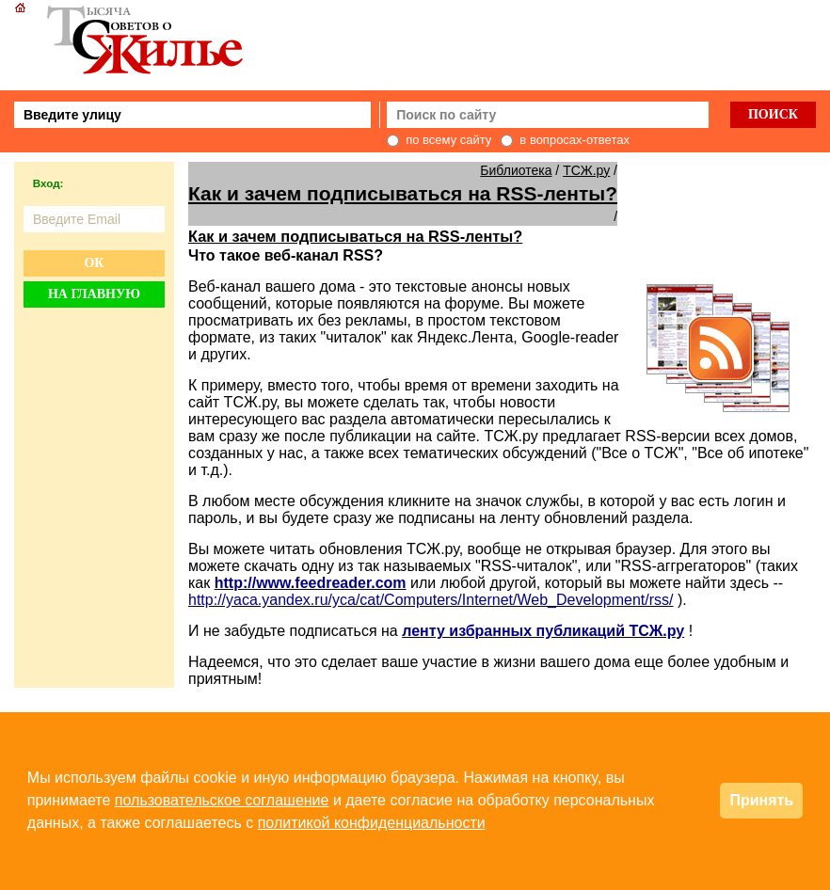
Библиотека (515, 170)
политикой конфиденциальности (372, 823)
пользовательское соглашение (222, 800)
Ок (94, 263)
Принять (761, 800)
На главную (94, 294)
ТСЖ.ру (586, 170)
